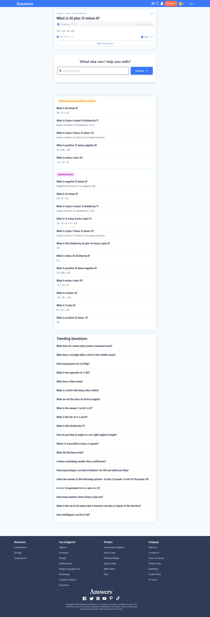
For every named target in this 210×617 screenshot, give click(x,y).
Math (68, 13)
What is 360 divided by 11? (71, 426)
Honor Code (109, 552)
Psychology (64, 574)
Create (170, 3)
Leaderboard (20, 547)
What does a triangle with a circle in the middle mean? (86, 354)
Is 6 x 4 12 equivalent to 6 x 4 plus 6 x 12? (78, 488)
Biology (62, 558)
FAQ (106, 574)
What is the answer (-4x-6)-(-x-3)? (74, 408)
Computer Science (67, 579)
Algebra (62, 547)
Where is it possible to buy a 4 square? (77, 443)
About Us (153, 547)
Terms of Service (156, 558)
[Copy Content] (145, 36)
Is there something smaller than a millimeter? (81, 461)
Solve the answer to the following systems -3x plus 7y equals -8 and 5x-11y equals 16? (103, 479)
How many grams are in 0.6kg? (73, 363)
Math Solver (109, 569)
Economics (64, 585)
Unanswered (20, 558)
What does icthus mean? (70, 381)
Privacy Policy (155, 563)
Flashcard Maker (111, 558)
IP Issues (153, 579)
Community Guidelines (114, 547)
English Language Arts (69, 569)
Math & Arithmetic (79, 13)
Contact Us (154, 552)
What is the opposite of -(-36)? (73, 372)
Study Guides (110, 563)
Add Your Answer (105, 43)
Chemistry (64, 552)
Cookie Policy (155, 574)
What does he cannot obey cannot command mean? (84, 346)
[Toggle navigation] (153, 3)
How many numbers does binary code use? (80, 497)
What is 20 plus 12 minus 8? (78, 18)
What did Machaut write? (70, 452)
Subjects (60, 13)
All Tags (18, 552)
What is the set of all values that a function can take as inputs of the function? (99, 505)
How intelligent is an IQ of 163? (73, 514)
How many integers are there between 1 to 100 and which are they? (93, 470)
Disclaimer (153, 569)
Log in (191, 3)
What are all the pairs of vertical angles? (78, 399)
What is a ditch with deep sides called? (78, 390)
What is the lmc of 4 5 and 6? (72, 417)
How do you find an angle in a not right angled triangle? (87, 434)
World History (65, 563)
